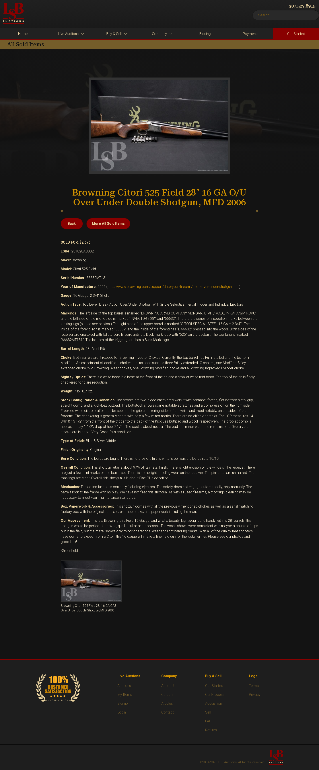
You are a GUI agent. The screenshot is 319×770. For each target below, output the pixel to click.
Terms (254, 686)
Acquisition (213, 703)
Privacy (255, 694)
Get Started (214, 686)
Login (121, 712)
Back (72, 223)
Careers (167, 694)
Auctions (124, 686)
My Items (124, 694)
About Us (168, 686)
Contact (167, 712)
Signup (122, 703)
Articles (167, 703)
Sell (208, 712)
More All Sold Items (108, 223)
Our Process (214, 694)
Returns (211, 730)
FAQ (208, 721)
